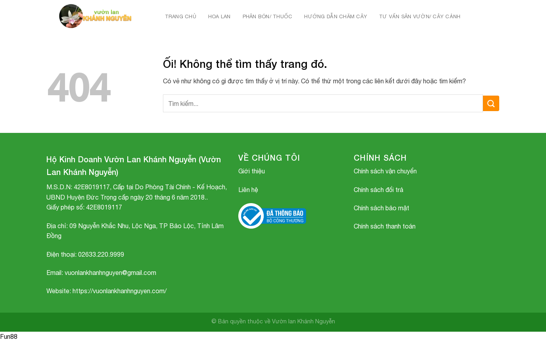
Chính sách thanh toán (385, 226)
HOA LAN (219, 16)
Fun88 (8, 336)
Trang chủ (180, 16)
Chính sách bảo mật (381, 207)
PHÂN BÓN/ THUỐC (268, 16)
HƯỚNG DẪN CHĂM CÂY (335, 16)
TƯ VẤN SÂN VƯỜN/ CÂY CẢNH (419, 16)
